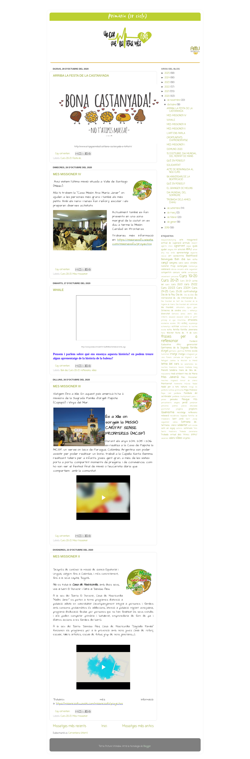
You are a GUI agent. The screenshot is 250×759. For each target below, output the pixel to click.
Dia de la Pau (168, 295)
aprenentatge (183, 252)
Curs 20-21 (66, 158)
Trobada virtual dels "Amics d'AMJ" (179, 434)
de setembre (174, 208)
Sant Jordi (178, 418)
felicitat (170, 332)
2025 (167, 73)
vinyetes (186, 438)
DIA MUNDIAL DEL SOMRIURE (176, 194)
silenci (174, 425)
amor (195, 249)
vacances (164, 438)
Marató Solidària (169, 370)
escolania (165, 323)
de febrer (172, 217)
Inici (104, 726)
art (169, 256)
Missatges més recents (69, 726)
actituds (186, 243)
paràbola (177, 393)
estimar (175, 326)
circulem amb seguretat (187, 269)
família (176, 329)
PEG (195, 399)
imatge (173, 354)
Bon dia (64, 370)
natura (184, 386)
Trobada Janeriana (188, 431)
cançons (173, 263)
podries (175, 406)
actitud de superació (171, 243)
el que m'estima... (177, 320)
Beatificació (191, 256)
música (187, 383)
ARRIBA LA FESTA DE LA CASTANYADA (81, 75)
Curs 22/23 (168, 288)
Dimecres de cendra (171, 310)
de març (171, 213)
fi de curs (192, 332)
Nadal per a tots (170, 386)
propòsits (193, 409)
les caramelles (187, 364)
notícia (171, 390)
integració (190, 354)
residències (174, 415)
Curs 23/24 (183, 288)
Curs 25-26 (176, 291)
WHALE (58, 290)
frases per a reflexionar (179, 339)
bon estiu (192, 259)
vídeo (94, 370)
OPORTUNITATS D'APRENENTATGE (177, 139)
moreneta (178, 383)
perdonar (193, 402)
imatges (182, 354)
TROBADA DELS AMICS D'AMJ (179, 201)
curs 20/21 (177, 284)
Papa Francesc (190, 390)
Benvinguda (167, 259)
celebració (165, 269)
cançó (164, 263)
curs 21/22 (190, 284)
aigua (189, 246)
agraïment (179, 246)
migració (174, 380)
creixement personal (169, 276)
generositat (192, 344)
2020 (167, 96)
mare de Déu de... (188, 370)
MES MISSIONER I (176, 145)
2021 (167, 91)
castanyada (182, 266)
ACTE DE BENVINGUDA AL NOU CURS (180, 171)
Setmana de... (189, 422)
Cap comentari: (63, 153)
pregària (179, 409)
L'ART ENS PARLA (176, 133)
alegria (170, 249)
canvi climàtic (190, 263)
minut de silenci (188, 380)
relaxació (165, 415)
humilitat (165, 354)
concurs (176, 272)
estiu (169, 329)
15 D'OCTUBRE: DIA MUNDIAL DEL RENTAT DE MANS (182, 155)
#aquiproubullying (168, 240)
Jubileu (173, 360)
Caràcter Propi (168, 266)
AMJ (189, 249)
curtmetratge (190, 291)
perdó (184, 402)
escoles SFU (175, 323)
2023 (167, 82)
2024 (167, 77)
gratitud (180, 351)
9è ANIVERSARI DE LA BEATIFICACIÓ (178, 178)
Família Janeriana (188, 329)
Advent (194, 243)
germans (172, 351)
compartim (166, 272)
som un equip (168, 428)
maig (195, 367)
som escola (192, 425)
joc (196, 354)
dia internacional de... (187, 298)
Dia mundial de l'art (170, 301)
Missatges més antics (138, 726)
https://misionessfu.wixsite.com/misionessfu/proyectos (132, 242)
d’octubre (172, 104)
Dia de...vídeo (189, 295)
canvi (181, 263)
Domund (175, 314)
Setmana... (165, 425)
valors (172, 438)
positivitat (165, 409)
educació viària (183, 317)
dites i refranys (189, 310)
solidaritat (182, 425)
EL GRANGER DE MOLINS (180, 188)
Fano (163, 333)
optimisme (179, 390)
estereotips (166, 326)
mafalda (188, 367)
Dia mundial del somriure (186, 304)
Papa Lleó (166, 393)
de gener (172, 222)
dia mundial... (167, 307)
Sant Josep (191, 419)
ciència (173, 269)
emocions (192, 320)
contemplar (192, 272)
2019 (167, 228)
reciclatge (181, 412)
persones (165, 406)
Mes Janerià (169, 377)
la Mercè (193, 360)
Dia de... (180, 295)
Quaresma (167, 412)
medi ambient (177, 373)
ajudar (164, 249)
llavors (181, 367)
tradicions (173, 431)
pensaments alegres (170, 402)
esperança (193, 323)
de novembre (174, 100)
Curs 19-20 (188, 276)
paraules (174, 399)
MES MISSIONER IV (67, 174)
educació (172, 317)
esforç (184, 323)
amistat (181, 249)
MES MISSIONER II (66, 556)
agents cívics (167, 246)
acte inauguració (188, 239)
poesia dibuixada (189, 406)
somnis (179, 428)
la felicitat (182, 360)
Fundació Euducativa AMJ (179, 343)
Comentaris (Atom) (78, 733)
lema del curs (170, 364)
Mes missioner (80, 274)
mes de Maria (190, 373)
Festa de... (77, 158)
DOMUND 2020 (174, 149)
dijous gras (192, 307)
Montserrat (166, 383)
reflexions (86, 370)
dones (183, 314)
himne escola (191, 351)
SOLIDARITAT (173, 165)
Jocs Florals (166, 357)
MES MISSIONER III (67, 386)
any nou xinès (168, 252)
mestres (164, 380)
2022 (167, 87)
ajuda (195, 246)
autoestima (178, 256)
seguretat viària (169, 422)
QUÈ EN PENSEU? (176, 161)
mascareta (165, 374)
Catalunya (193, 266)
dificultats (180, 307)
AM (175, 249)
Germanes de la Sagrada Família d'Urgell (179, 349)
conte (183, 272)
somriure (188, 428)
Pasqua (185, 399)
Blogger (147, 746)
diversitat (165, 313)
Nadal (195, 383)
